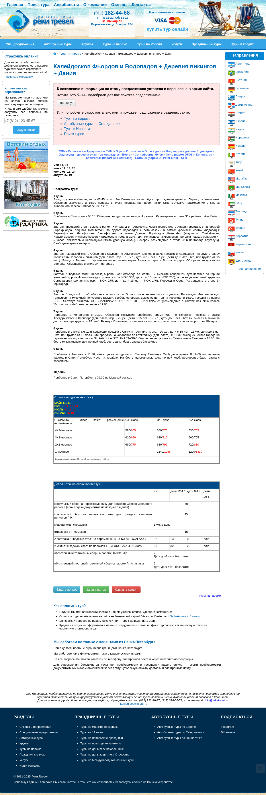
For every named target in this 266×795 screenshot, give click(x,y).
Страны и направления (35, 726)
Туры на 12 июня (91, 732)
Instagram (227, 726)
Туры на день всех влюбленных (101, 749)
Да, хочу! (66, 103)
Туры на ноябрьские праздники (101, 738)
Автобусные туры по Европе (176, 726)
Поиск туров (74, 134)
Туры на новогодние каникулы (100, 743)
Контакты (141, 4)
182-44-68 (112, 13)
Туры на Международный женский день (107, 760)
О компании (95, 4)
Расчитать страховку (18, 76)
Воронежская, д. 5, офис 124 (112, 24)
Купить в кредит (126, 589)
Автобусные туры (31, 738)
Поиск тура (38, 4)
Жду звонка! (26, 130)
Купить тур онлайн (167, 29)
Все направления (250, 268)
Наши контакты (30, 765)
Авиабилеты (66, 4)
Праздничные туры (32, 754)
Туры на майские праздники (99, 726)
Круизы (24, 743)
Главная (15, 4)
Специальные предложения (39, 732)
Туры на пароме (77, 118)
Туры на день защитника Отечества (104, 754)
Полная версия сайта (133, 703)
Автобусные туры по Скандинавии (92, 124)
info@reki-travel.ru (217, 700)
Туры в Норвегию (78, 129)
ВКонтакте (228, 732)
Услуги (24, 760)
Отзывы (119, 4)
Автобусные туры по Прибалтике (179, 738)
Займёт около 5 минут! (185, 616)
